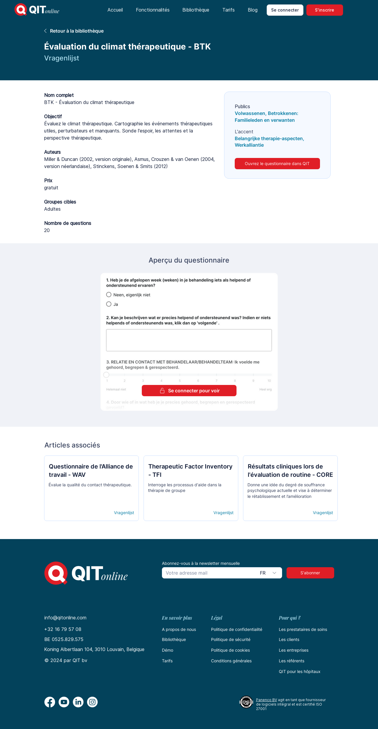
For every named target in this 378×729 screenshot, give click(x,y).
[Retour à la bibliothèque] (127, 30)
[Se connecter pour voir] (189, 390)
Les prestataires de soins (303, 629)
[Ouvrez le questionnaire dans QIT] (277, 163)
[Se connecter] (285, 10)
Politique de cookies (230, 650)
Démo (167, 650)
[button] (153, 10)
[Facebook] (49, 702)
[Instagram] (92, 702)
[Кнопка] (91, 474)
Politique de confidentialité (236, 629)
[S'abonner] (310, 572)
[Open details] (70, 512)
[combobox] (269, 572)
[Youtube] (64, 702)
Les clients (289, 639)
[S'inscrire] (324, 10)
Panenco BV (266, 700)
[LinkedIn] (78, 702)
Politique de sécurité (230, 639)
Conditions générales (231, 660)
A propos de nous (179, 629)
